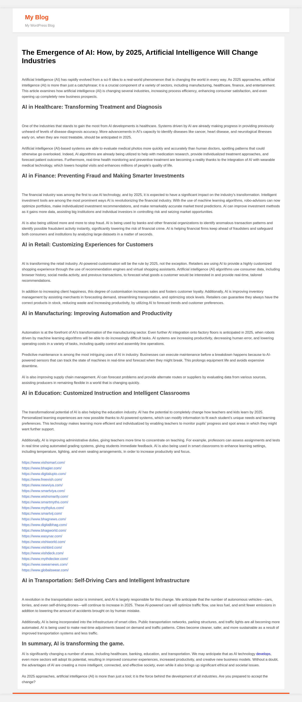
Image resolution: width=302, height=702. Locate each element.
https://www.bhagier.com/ (41, 468)
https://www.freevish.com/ (42, 479)
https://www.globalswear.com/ (45, 570)
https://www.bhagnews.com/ (44, 519)
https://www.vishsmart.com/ (43, 463)
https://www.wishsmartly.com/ (45, 496)
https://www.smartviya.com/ (43, 491)
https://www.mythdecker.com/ (45, 559)
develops (263, 654)
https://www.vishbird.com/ (42, 547)
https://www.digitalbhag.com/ (44, 525)
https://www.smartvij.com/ (42, 513)
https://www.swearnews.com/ (45, 564)
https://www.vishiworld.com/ (43, 542)
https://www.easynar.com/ (42, 536)
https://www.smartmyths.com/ (45, 502)
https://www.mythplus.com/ (43, 508)
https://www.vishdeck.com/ (43, 553)
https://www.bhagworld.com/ (44, 530)
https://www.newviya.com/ (42, 485)
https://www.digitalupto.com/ (44, 474)
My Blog (37, 17)
